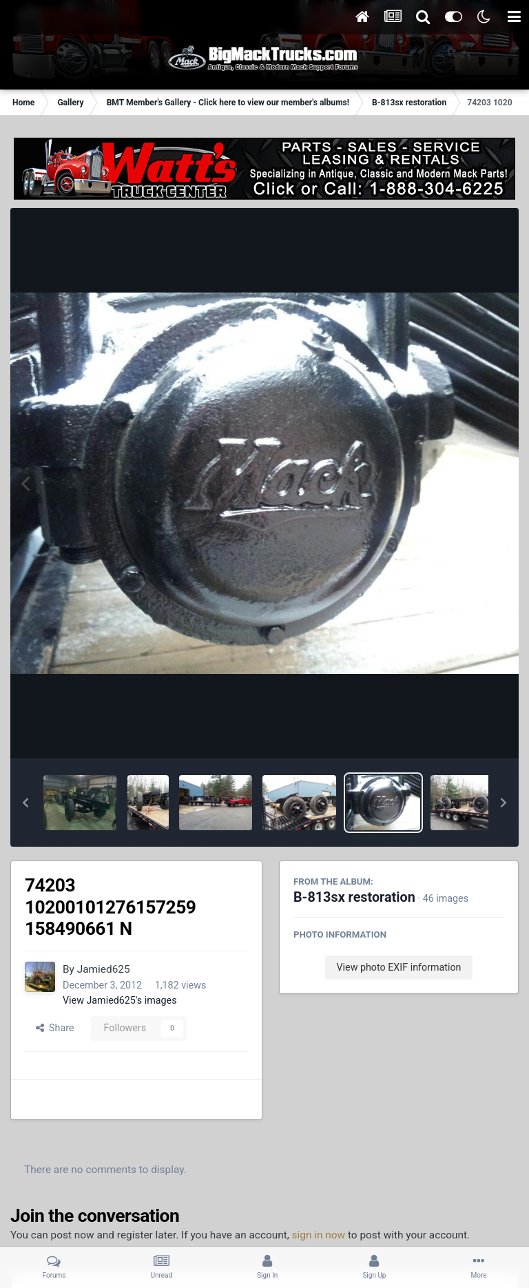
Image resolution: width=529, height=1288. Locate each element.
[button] (25, 803)
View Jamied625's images (120, 1000)
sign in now (319, 1235)
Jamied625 (103, 969)
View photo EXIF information (398, 967)
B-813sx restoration (354, 897)
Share (55, 1027)
